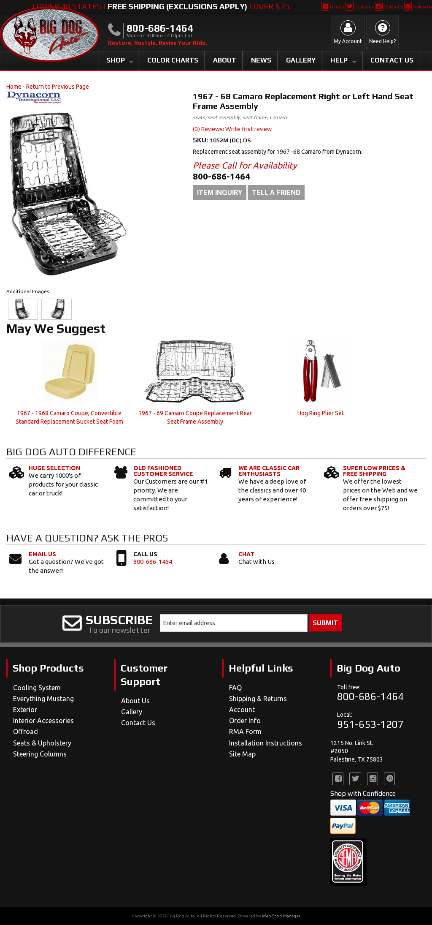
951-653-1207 (370, 724)
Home (14, 86)
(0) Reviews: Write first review (232, 128)
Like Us (332, 7)
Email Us (42, 554)
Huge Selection (54, 468)
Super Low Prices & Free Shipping (374, 471)
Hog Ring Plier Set (320, 413)
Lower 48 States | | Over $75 (160, 6)
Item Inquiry (219, 192)
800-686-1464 (152, 561)
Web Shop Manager (281, 916)
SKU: (201, 140)
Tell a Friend (276, 192)
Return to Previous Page (57, 86)
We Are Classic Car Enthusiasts (269, 471)
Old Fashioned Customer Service (163, 471)
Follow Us (359, 7)
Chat (246, 554)
